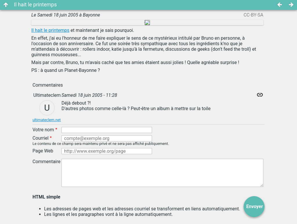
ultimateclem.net (46, 120)
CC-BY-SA (253, 15)
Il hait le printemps (50, 30)
